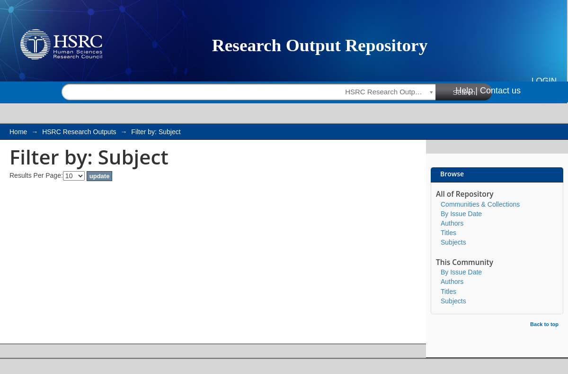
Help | (466, 90)
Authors (452, 223)
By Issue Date (461, 214)
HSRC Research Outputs (79, 132)
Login (544, 80)
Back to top (544, 324)
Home (18, 132)
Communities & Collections (480, 204)
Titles (448, 233)
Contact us (500, 90)
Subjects (453, 242)
